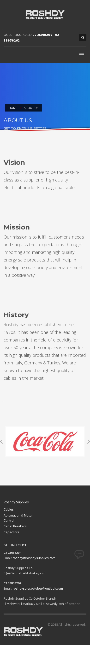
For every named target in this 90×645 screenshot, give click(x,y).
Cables (9, 509)
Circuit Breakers (15, 526)
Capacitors (11, 532)
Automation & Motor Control (18, 517)
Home (13, 108)
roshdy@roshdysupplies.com (34, 558)
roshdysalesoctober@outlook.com (38, 588)
